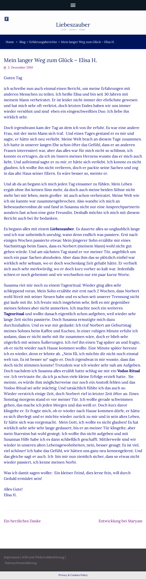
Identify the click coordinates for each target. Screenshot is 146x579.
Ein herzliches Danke (22, 520)
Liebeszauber (73, 24)
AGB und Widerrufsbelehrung (43, 557)
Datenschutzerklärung (21, 563)
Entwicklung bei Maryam (120, 520)
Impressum (12, 557)
